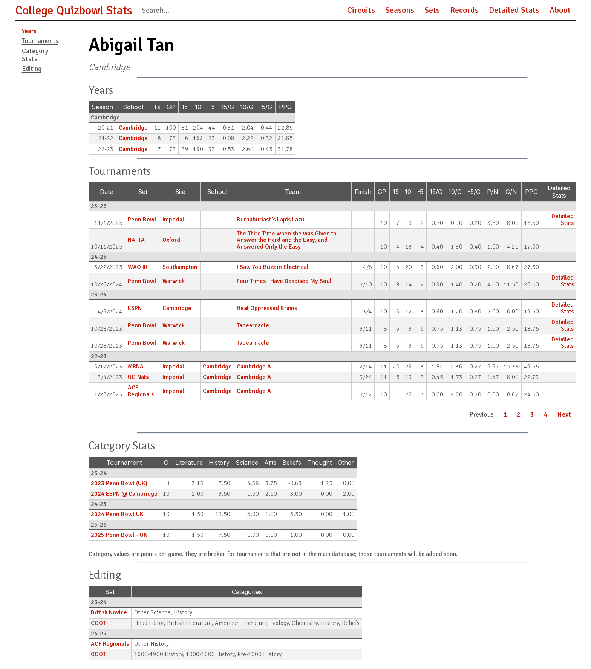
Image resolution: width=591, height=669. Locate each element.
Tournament (124, 462)
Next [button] (564, 414)
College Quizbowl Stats (73, 10)
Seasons (399, 10)
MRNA (136, 366)
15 (185, 107)
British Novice (109, 612)
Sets (432, 10)
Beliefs (291, 462)
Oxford (171, 240)
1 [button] (505, 414)
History (219, 462)
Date (106, 192)
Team (293, 192)
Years (29, 31)
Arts (270, 462)
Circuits (361, 10)
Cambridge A (254, 366)
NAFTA (136, 240)
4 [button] (546, 414)
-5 (212, 107)
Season (102, 107)
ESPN (135, 308)
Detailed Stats (514, 10)
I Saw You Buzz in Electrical (273, 267)
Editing (31, 68)
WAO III (137, 267)
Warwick (173, 281)
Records (464, 10)
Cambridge (133, 127)
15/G (227, 107)
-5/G (265, 107)
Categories (247, 592)
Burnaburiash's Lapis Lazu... (273, 219)
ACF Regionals (141, 391)
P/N (492, 192)
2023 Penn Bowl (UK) (119, 483)
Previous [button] (481, 414)
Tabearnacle (253, 325)
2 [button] (519, 414)
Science (247, 462)
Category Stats (35, 55)
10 (198, 107)
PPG (285, 107)
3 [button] (532, 414)
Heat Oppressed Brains (267, 308)
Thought (319, 462)
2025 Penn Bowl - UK (119, 535)
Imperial (173, 219)
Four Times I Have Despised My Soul (284, 281)
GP (171, 107)
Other (346, 462)
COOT (98, 623)
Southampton (180, 267)
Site (180, 192)
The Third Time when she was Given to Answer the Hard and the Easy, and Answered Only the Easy (287, 240)
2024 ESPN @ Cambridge (124, 494)
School (133, 107)
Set (142, 192)
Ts (156, 107)
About (560, 10)
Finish (363, 192)
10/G (246, 107)
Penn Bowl (142, 219)
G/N (511, 192)
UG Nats (138, 377)
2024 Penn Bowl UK (117, 514)
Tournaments (40, 41)
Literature (189, 462)
